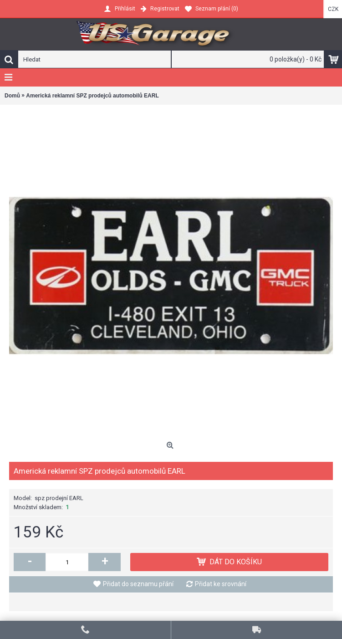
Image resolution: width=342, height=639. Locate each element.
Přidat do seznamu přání (138, 584)
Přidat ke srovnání (220, 584)
